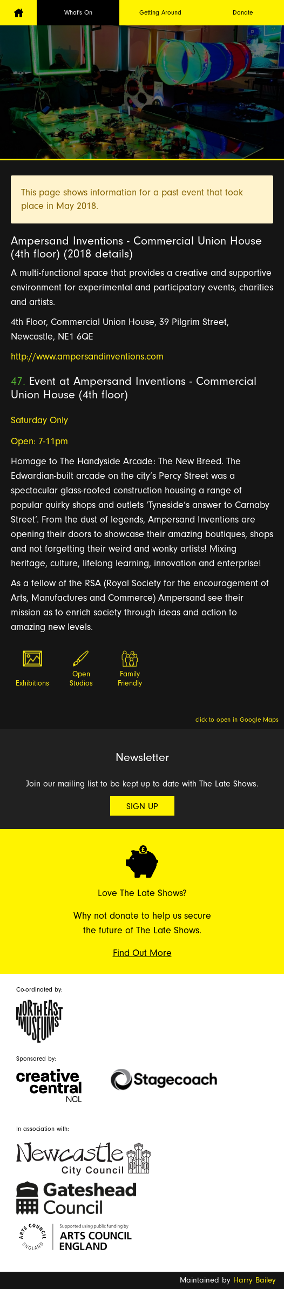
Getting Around (160, 12)
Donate (243, 12)
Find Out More (142, 953)
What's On (78, 12)
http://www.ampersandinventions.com (87, 356)
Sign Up (142, 806)
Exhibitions (32, 683)
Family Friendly (130, 679)
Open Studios (81, 679)
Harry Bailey (254, 1280)
